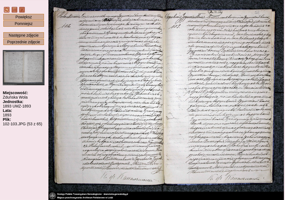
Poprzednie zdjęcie (23, 42)
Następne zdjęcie (23, 35)
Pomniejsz (24, 23)
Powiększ (23, 17)
